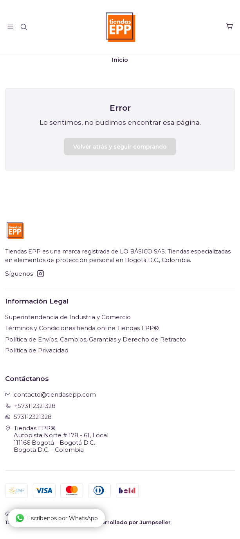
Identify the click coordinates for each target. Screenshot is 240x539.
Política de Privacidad (37, 353)
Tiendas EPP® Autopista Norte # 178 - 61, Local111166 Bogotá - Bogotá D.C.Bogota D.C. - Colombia (57, 442)
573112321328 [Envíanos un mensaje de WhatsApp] (28, 419)
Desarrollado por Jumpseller (130, 525)
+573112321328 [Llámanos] (30, 408)
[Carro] (229, 27)
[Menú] (10, 27)
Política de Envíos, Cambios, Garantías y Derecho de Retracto (95, 342)
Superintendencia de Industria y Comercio (68, 319)
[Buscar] (23, 27)
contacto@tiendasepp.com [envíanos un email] (50, 397)
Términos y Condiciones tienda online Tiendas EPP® (82, 330)
